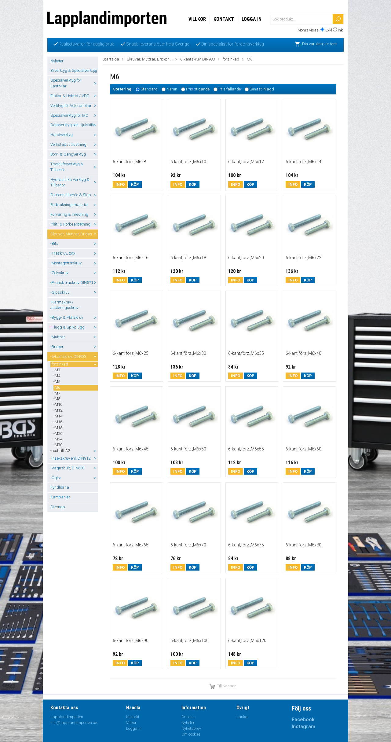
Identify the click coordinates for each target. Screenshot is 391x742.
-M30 (57, 445)
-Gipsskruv (74, 292)
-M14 (57, 416)
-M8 (56, 398)
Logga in (251, 19)
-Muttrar (74, 337)
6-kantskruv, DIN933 (197, 59)
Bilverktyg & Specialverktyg (74, 70)
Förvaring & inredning (74, 214)
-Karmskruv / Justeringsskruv (64, 305)
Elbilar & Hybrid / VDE (74, 96)
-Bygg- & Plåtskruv (74, 317)
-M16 (57, 422)
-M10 (57, 404)
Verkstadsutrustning (74, 144)
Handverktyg (74, 134)
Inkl (341, 30)
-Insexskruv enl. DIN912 (74, 458)
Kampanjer (60, 497)
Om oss (188, 716)
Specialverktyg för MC (74, 115)
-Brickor (74, 346)
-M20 (57, 433)
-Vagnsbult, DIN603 (74, 468)
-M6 (56, 387)
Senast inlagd (262, 89)
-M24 (57, 439)
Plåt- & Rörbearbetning (74, 224)
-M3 (56, 370)
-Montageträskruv (74, 263)
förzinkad (231, 59)
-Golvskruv (74, 272)
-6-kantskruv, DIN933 (74, 356)
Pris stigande (198, 89)
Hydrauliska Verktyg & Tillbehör (74, 182)
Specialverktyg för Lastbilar (74, 83)
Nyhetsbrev (191, 728)
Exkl (328, 30)
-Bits (74, 243)
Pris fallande (229, 89)
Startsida (110, 59)
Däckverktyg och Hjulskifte (74, 125)
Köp (135, 184)
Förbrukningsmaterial (74, 204)
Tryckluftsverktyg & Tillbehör (74, 167)
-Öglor (74, 478)
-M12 (57, 410)
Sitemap (57, 507)
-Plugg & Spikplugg (74, 327)
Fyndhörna (59, 487)
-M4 (56, 375)
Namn (171, 89)
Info (120, 184)
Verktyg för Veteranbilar (74, 105)
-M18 (57, 427)
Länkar (242, 716)
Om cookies (191, 734)
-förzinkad (74, 364)
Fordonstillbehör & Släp (74, 195)
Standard (149, 89)
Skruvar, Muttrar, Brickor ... (74, 234)
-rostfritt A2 (74, 450)
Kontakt (224, 19)
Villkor (197, 19)
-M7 (56, 393)
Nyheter (57, 61)
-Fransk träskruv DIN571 (74, 282)
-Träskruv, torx (74, 253)
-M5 (56, 381)
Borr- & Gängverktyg (74, 154)
